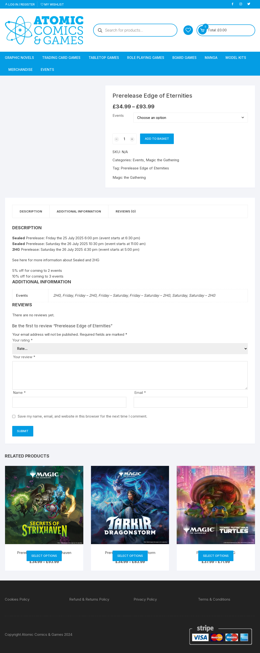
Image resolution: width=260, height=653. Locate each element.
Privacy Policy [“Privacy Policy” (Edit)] (145, 599)
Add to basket (157, 138)
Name (19, 392)
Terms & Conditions (214, 599)
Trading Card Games (61, 58)
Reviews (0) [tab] (126, 211)
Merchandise (20, 69)
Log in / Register (20, 4)
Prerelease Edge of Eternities (145, 168)
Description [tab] (31, 211)
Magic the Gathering (162, 160)
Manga (211, 58)
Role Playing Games (145, 58)
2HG (95, 260)
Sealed (78, 260)
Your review (24, 357)
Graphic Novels (19, 58)
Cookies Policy (17, 599)
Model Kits (236, 58)
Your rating (22, 340)
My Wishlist (52, 4)
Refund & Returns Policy (89, 599)
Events (47, 69)
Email (140, 392)
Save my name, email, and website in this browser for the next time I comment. (82, 416)
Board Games (184, 58)
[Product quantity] (124, 138)
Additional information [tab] (79, 211)
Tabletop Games (104, 58)
